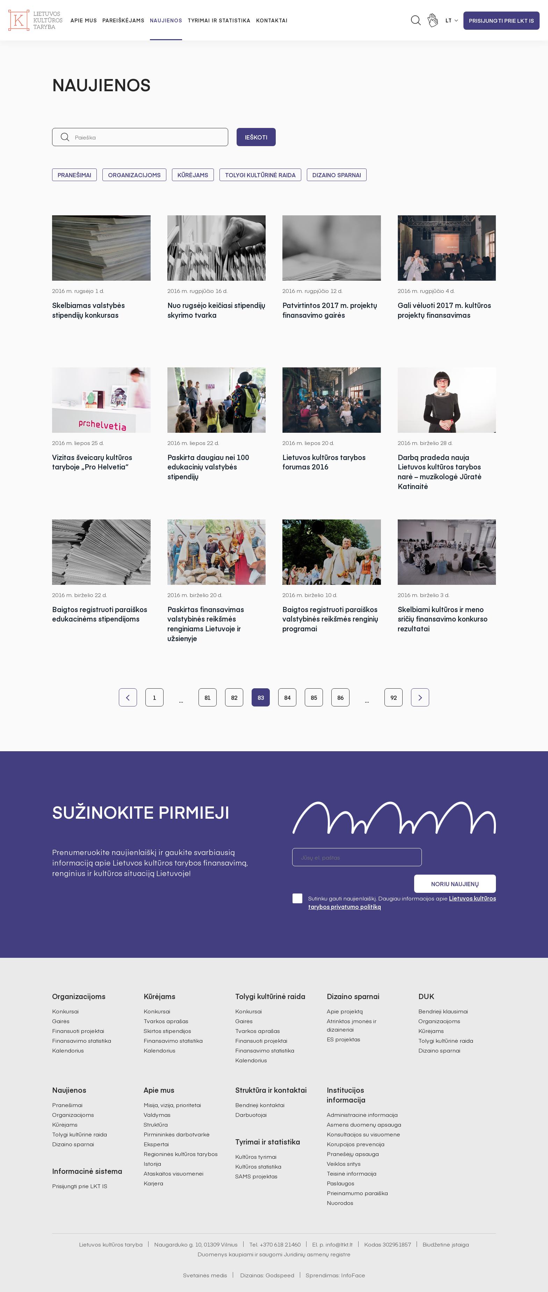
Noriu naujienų (462, 857)
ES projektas (343, 1020)
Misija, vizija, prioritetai (172, 1085)
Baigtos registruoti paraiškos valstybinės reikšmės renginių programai (330, 618)
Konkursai (65, 992)
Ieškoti (256, 137)
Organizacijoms (134, 175)
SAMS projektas (256, 1157)
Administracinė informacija (362, 1095)
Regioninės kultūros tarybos (181, 1134)
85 (314, 697)
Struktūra (156, 1105)
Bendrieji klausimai (443, 992)
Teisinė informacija (351, 1154)
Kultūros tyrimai (255, 1137)
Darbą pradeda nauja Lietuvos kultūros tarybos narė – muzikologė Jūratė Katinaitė (440, 471)
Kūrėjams (193, 175)
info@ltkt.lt (339, 1225)
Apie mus (84, 20)
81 (207, 697)
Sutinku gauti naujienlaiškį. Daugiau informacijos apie (394, 883)
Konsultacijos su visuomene (363, 1115)
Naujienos (166, 20)
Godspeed (280, 1255)
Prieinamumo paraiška (357, 1173)
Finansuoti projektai (78, 1011)
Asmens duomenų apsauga (364, 1105)
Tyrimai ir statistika (219, 20)
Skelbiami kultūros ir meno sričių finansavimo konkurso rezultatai (445, 618)
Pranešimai (74, 175)
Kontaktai (272, 20)
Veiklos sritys (344, 1144)
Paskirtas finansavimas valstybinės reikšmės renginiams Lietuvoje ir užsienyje (207, 623)
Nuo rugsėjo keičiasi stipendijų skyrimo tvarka (209, 310)
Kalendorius (68, 1031)
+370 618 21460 (280, 1225)
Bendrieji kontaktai (259, 1085)
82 (234, 697)
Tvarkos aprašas (166, 1001)
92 (393, 697)
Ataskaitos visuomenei (173, 1154)
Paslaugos (340, 1164)
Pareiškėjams (123, 20)
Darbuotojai (251, 1095)
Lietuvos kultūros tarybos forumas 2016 (325, 462)
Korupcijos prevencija (355, 1124)
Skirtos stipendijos (167, 1011)
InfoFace (353, 1255)
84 (287, 697)
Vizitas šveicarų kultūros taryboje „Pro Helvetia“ (93, 462)
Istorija (152, 1144)
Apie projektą (345, 992)
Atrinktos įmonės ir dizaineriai (351, 1006)
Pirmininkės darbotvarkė (177, 1115)
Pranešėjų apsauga (353, 1134)
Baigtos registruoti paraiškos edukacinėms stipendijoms (92, 618)
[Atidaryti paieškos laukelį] (416, 20)
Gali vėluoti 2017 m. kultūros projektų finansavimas (445, 310)
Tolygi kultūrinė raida (260, 175)
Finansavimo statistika (81, 1021)
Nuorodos (340, 1183)
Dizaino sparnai (336, 175)
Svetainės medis (205, 1255)
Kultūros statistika (258, 1147)
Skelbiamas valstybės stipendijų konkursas (89, 310)
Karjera (153, 1164)
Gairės (61, 1001)
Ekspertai (156, 1124)
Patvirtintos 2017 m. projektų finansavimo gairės (331, 310)
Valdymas (157, 1095)
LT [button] (449, 20)
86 (340, 697)
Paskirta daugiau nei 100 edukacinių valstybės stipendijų (209, 466)
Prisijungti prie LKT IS (501, 20)
